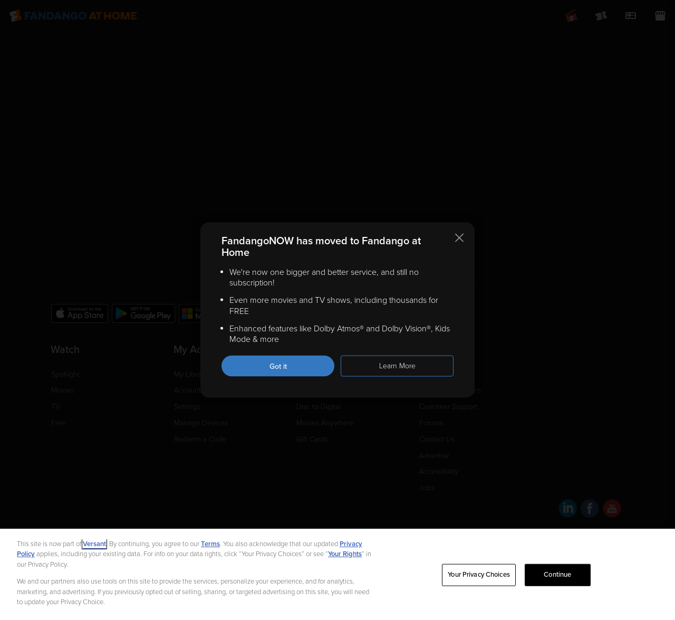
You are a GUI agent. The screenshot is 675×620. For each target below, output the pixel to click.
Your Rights (345, 554)
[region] (337, 574)
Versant (94, 544)
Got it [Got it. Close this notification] (278, 366)
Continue (557, 574)
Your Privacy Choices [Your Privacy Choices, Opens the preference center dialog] (479, 574)
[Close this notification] (459, 237)
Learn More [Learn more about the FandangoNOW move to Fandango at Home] (397, 365)
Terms (210, 544)
